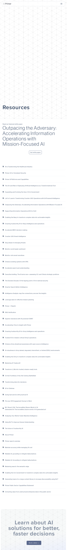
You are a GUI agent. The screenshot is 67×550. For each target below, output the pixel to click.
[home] (7, 4)
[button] (61, 3)
